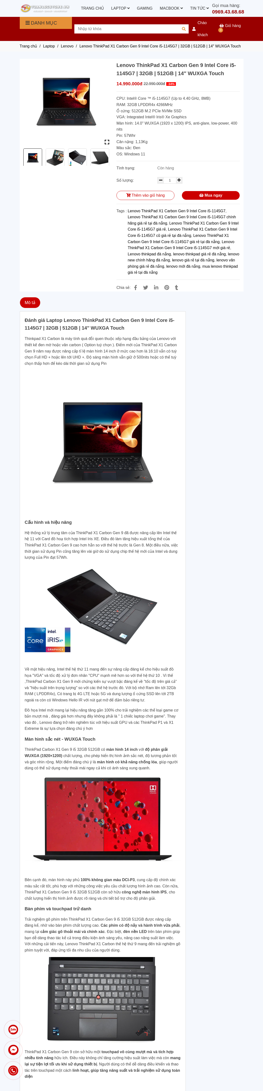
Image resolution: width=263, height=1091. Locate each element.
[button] (204, 29)
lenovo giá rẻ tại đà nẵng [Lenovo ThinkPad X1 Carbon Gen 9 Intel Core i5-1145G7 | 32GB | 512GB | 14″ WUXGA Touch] (193, 260)
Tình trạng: (126, 168)
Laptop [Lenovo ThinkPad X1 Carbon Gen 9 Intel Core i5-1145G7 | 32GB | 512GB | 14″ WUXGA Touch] (49, 46)
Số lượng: (125, 180)
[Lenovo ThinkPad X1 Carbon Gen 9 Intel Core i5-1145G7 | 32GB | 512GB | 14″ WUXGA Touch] (45, 8)
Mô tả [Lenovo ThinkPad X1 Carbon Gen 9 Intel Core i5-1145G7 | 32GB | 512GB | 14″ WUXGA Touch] (30, 302)
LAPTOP (120, 8)
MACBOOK (171, 8)
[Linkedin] (156, 287)
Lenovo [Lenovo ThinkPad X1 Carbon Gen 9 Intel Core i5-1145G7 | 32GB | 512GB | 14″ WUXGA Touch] (67, 46)
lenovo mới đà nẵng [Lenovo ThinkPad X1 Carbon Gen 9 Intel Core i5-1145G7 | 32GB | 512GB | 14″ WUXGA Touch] (183, 266)
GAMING (145, 8)
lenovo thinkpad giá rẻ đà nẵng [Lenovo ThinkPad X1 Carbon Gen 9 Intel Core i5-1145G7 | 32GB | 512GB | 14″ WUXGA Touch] (199, 254)
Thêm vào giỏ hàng (145, 195)
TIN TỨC (199, 8)
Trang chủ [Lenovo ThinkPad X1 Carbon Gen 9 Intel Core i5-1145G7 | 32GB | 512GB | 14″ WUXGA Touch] (28, 46)
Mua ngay (210, 195)
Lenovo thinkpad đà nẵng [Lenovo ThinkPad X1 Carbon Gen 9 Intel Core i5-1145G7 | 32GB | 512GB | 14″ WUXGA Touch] (149, 254)
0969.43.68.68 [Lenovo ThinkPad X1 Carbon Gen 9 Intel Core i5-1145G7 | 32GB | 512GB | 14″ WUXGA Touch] (228, 11)
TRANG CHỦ (92, 8)
